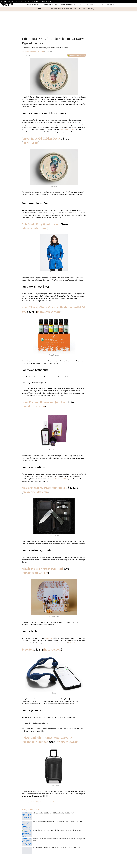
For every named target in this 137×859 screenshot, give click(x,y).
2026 (51, 9)
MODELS (29, 5)
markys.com (30, 143)
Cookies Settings (33, 850)
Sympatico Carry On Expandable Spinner (35, 723)
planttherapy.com (48, 311)
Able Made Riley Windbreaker (41, 224)
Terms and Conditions (81, 848)
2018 (84, 9)
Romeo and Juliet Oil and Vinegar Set (34, 383)
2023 (63, 9)
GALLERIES (46, 5)
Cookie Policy (48, 848)
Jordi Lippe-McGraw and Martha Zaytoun (33, 51)
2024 (59, 9)
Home (46, 9)
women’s (75, 213)
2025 (55, 9)
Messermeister (54, 535)
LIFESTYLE (70, 5)
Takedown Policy (63, 848)
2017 (88, 9)
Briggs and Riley (54, 785)
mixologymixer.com (35, 573)
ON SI (5, 1)
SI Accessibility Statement (101, 848)
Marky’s (54, 186)
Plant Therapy (54, 355)
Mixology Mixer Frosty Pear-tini (42, 569)
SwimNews (30, 836)
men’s (67, 213)
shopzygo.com (52, 649)
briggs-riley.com (67, 742)
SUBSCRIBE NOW (46, 1)
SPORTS (61, 5)
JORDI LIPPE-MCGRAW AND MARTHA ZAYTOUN (37, 820)
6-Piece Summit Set (61, 479)
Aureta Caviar (35, 125)
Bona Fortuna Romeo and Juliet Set (44, 402)
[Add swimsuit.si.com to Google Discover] (76, 55)
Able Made (54, 272)
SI (2, 1)
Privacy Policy (32, 848)
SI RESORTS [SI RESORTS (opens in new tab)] (19, 1)
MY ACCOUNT (36, 1)
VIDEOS (37, 5)
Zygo (54, 693)
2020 (75, 9)
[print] (32, 827)
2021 (71, 9)
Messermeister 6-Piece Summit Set (44, 488)
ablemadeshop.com (34, 228)
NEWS (54, 5)
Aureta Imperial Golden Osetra (41, 138)
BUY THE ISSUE (108, 5)
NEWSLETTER (95, 5)
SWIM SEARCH (82, 5)
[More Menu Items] (117, 5)
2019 (80, 9)
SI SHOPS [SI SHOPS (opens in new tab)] (27, 1)
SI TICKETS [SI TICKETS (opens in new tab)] (11, 1)
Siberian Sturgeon (67, 130)
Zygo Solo (48, 638)
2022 (67, 9)
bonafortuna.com (34, 406)
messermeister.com (35, 492)
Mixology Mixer (54, 616)
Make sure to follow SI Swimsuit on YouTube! (38, 802)
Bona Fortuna (54, 450)
